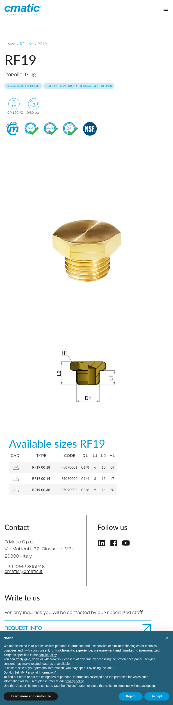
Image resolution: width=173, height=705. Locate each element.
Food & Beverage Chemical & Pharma (79, 86)
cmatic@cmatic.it (24, 571)
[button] (167, 637)
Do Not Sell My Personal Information (29, 672)
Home (10, 44)
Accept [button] (157, 696)
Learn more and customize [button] (31, 696)
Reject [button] (130, 696)
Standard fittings (23, 86)
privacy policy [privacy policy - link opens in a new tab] (74, 681)
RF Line (26, 44)
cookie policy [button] (48, 655)
